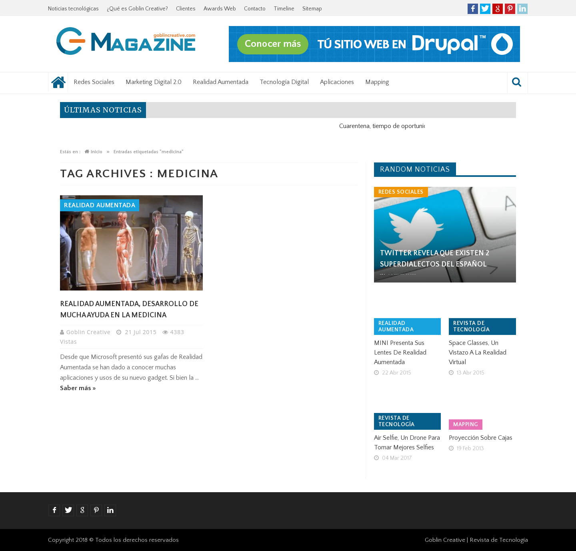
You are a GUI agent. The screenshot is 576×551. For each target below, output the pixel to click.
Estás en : (70, 151)
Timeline (284, 9)
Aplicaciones (337, 82)
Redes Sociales (94, 82)
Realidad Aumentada (220, 82)
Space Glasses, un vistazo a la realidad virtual (477, 352)
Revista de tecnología (471, 326)
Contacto (255, 9)
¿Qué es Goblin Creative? (137, 9)
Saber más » (78, 388)
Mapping (377, 82)
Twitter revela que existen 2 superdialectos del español (434, 258)
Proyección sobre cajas (480, 437)
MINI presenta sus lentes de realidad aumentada (400, 352)
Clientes (186, 9)
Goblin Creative (89, 332)
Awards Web (220, 9)
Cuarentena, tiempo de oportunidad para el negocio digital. (421, 126)
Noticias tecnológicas (73, 9)
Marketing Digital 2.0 (154, 82)
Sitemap (312, 9)
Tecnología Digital (284, 82)
